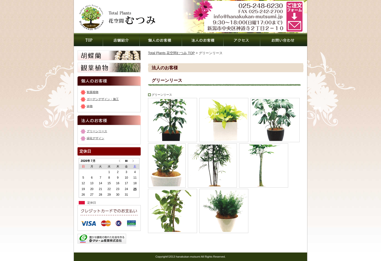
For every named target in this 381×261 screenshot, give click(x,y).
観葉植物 (92, 92)
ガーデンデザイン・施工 (103, 99)
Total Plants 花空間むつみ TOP (171, 53)
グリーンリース (97, 131)
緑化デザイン (95, 138)
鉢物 (90, 106)
